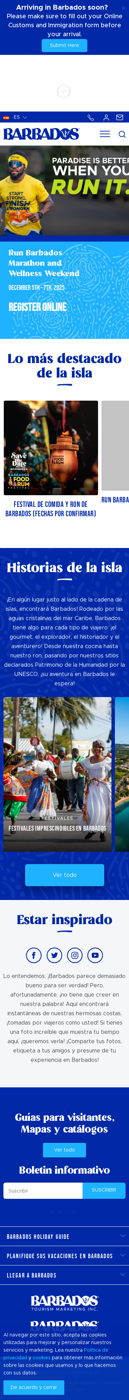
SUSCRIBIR (104, 1190)
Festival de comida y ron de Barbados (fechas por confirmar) (51, 509)
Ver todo (65, 875)
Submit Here (64, 45)
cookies (42, 1357)
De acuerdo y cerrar (34, 1387)
